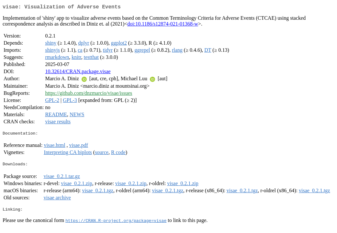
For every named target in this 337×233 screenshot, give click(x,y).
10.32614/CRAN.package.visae (77, 72)
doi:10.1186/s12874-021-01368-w (162, 25)
